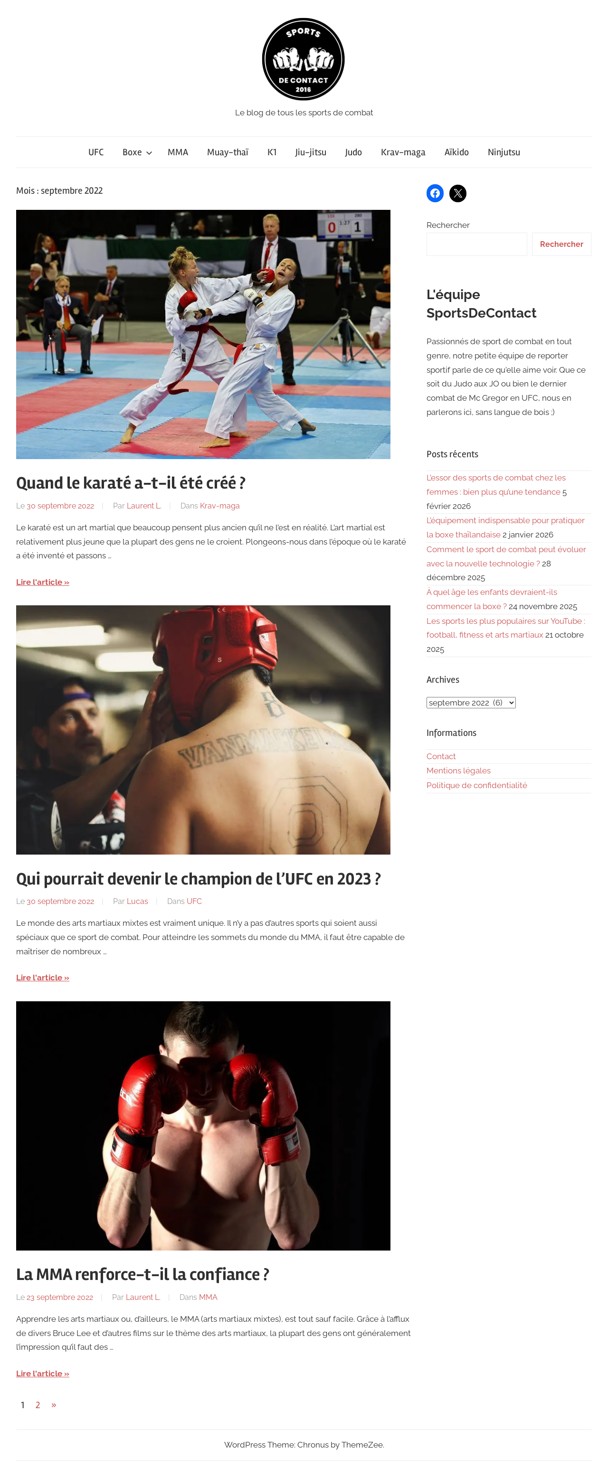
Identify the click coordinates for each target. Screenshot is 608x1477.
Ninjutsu (504, 152)
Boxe (137, 152)
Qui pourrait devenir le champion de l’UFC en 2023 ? (198, 879)
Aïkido (457, 152)
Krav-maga (403, 152)
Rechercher (448, 225)
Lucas (137, 901)
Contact (441, 756)
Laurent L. (144, 505)
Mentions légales (459, 770)
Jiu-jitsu (310, 152)
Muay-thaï (227, 152)
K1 (271, 152)
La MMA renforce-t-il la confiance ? (142, 1274)
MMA (178, 152)
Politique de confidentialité (477, 785)
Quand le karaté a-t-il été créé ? (131, 483)
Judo (353, 152)
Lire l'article (39, 582)
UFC (96, 152)
